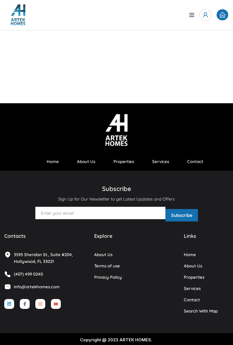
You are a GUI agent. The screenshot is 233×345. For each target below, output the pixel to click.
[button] (222, 14)
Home (53, 161)
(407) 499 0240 (23, 272)
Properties (123, 161)
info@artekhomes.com (32, 285)
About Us (86, 161)
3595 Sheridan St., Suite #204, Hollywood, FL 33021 (38, 255)
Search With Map (201, 309)
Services (160, 161)
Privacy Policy (108, 275)
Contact (195, 161)
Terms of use (107, 264)
